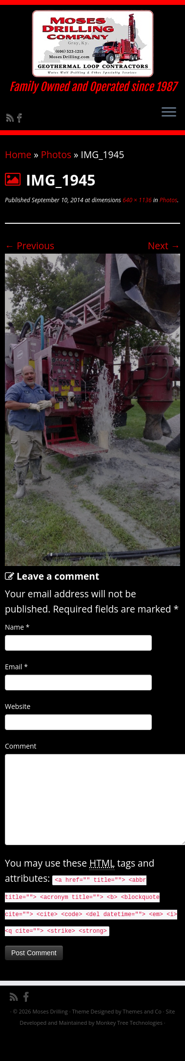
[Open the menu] (169, 112)
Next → (164, 245)
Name (17, 627)
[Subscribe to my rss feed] (11, 117)
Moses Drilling (49, 1011)
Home (18, 154)
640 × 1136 (136, 200)
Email (16, 666)
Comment (21, 746)
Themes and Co (142, 1011)
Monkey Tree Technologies (129, 1022)
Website (17, 706)
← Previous (29, 245)
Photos (56, 154)
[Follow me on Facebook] (21, 117)
